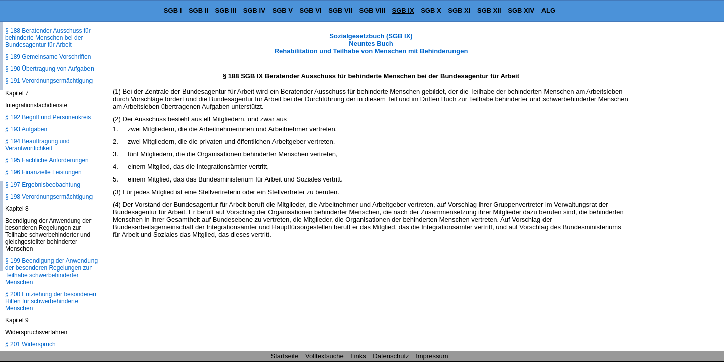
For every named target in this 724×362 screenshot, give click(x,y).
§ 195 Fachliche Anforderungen (47, 160)
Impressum (432, 356)
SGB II (198, 10)
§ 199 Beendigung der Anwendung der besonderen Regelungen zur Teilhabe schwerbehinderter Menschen (51, 271)
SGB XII (489, 10)
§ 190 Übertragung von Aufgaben (49, 68)
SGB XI (459, 10)
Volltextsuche (324, 356)
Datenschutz (391, 356)
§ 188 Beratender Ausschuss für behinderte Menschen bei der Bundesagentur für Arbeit (48, 37)
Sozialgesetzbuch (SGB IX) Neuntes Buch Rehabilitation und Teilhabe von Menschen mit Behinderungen (371, 43)
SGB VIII (372, 10)
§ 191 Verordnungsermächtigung (49, 80)
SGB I (173, 10)
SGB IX (403, 10)
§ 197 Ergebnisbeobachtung (42, 184)
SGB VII (340, 10)
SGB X (431, 10)
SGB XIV (521, 10)
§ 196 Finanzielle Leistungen (43, 172)
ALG (548, 10)
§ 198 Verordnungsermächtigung (49, 196)
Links (358, 356)
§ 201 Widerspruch (30, 344)
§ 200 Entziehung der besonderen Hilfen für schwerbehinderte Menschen (50, 301)
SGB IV (254, 10)
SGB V (282, 10)
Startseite (285, 356)
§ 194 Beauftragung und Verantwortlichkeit (37, 145)
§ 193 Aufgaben (26, 129)
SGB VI (311, 10)
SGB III (226, 10)
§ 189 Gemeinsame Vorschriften (48, 56)
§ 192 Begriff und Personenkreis (48, 117)
